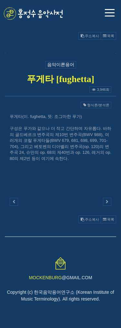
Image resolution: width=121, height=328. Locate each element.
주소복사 (89, 36)
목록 (108, 36)
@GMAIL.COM (60, 277)
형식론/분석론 (96, 105)
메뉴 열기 (110, 12)
